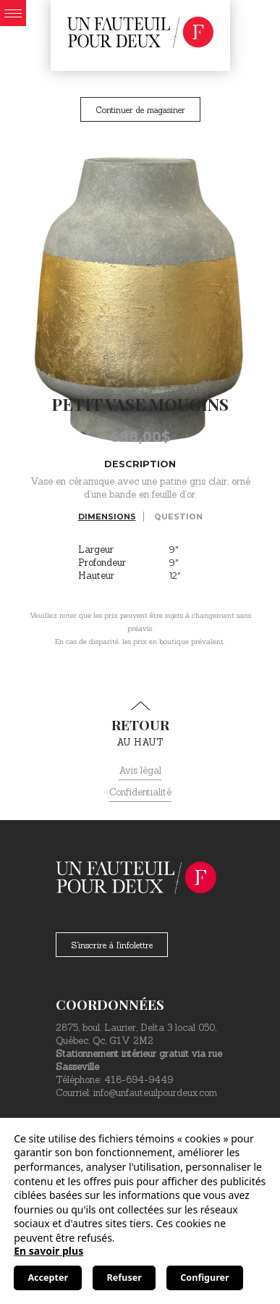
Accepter (47, 1277)
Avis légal (140, 770)
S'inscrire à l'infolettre (112, 945)
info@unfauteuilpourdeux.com (155, 1093)
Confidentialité (140, 792)
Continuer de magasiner (140, 109)
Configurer (204, 1277)
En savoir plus (48, 1251)
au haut (140, 724)
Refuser (124, 1277)
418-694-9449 (138, 1080)
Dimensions (107, 516)
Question (178, 516)
